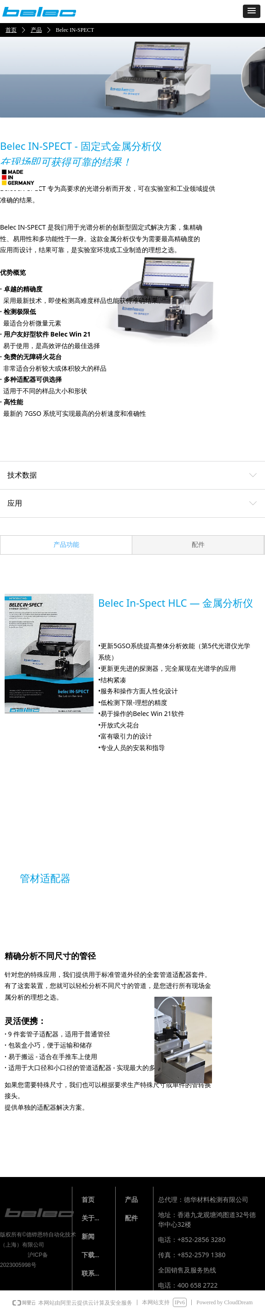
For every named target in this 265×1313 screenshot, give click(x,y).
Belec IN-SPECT (75, 30)
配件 (198, 544)
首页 (11, 30)
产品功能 (66, 544)
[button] (251, 11)
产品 (36, 30)
